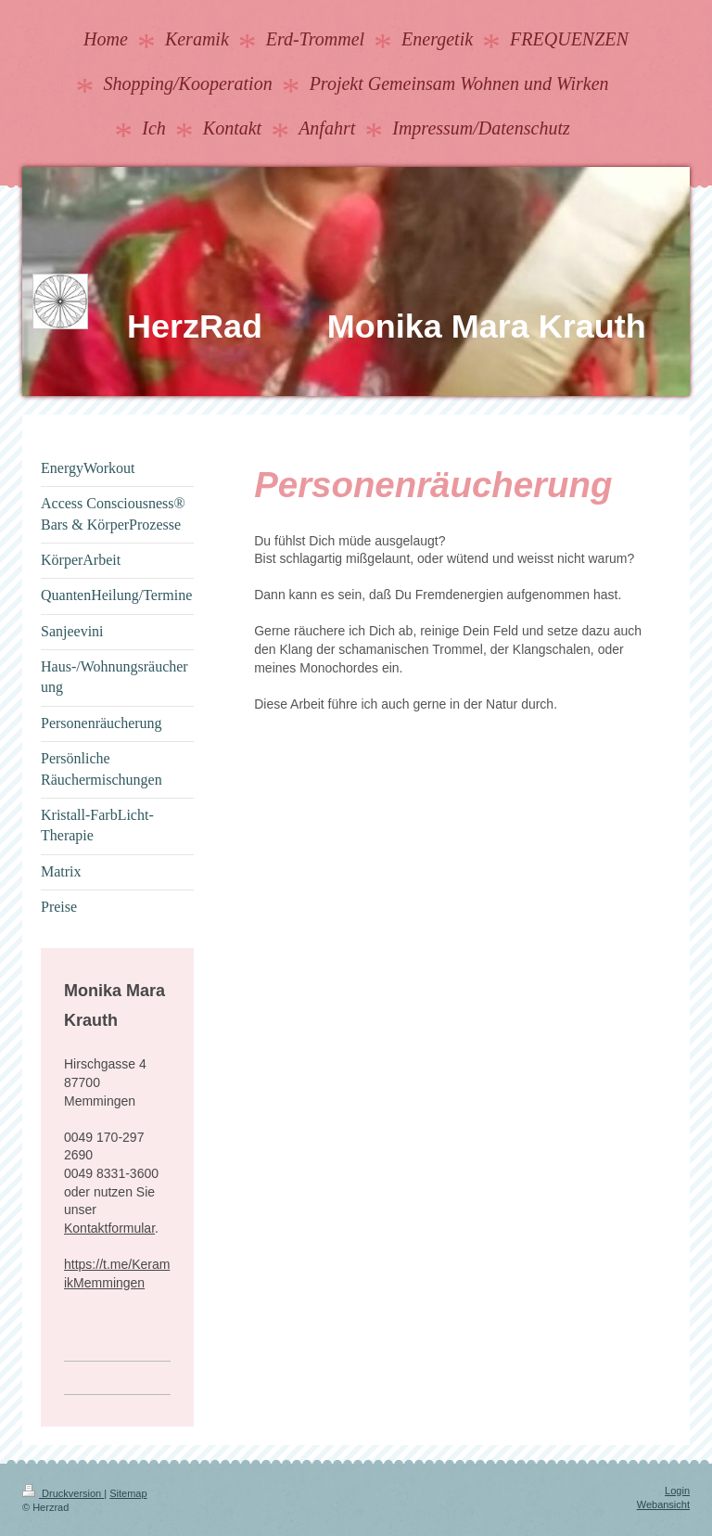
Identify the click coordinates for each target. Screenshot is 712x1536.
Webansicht (663, 1504)
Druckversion (63, 1493)
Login (677, 1490)
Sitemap (127, 1493)
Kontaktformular (109, 1228)
